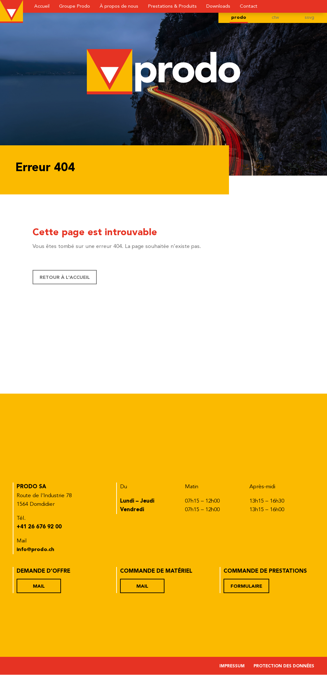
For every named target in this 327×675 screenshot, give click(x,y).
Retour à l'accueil (65, 277)
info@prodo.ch (36, 550)
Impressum (232, 666)
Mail (39, 586)
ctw (275, 18)
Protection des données (284, 666)
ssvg (309, 18)
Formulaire (246, 586)
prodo (238, 18)
